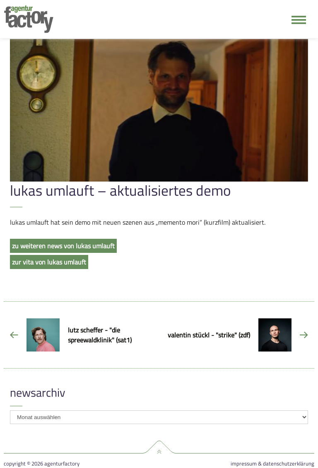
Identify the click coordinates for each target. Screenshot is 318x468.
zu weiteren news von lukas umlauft (63, 246)
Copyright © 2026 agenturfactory (42, 464)
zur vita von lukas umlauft (49, 262)
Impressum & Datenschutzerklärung (272, 464)
